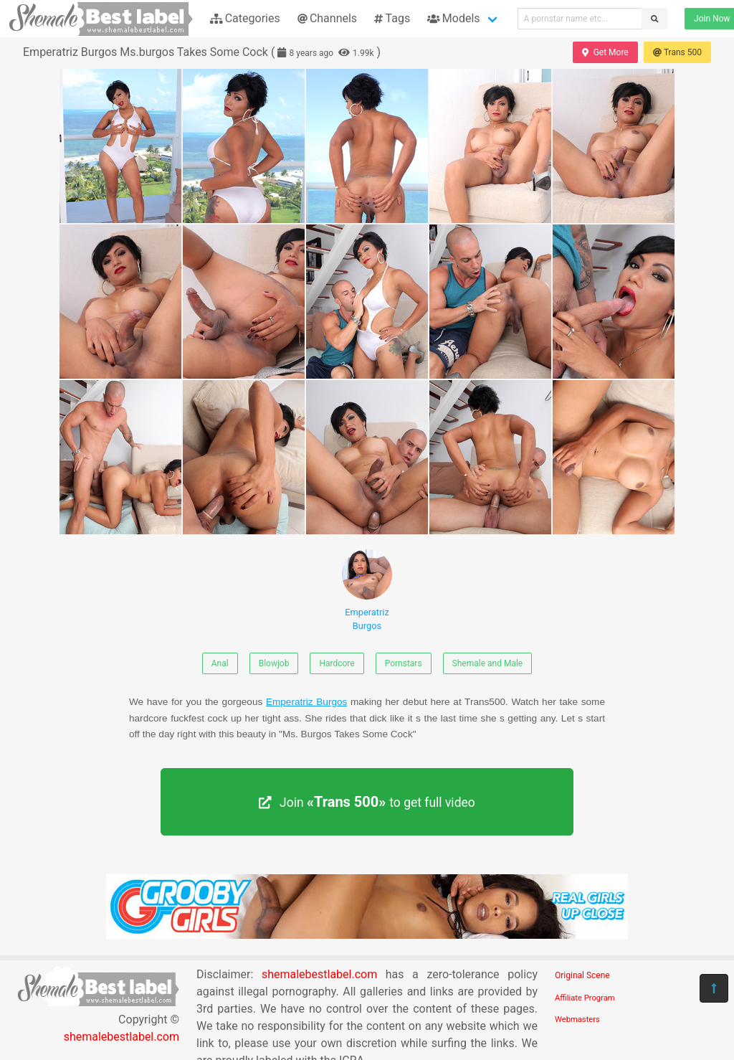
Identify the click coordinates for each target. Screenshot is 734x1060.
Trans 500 (677, 52)
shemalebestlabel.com (121, 1037)
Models (453, 18)
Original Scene (582, 975)
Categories (245, 18)
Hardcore (336, 663)
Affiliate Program (585, 998)
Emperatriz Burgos (367, 590)
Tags (392, 18)
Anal (220, 663)
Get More (605, 52)
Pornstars (403, 663)
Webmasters (577, 1019)
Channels (327, 18)
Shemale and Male (487, 663)
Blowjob (274, 663)
